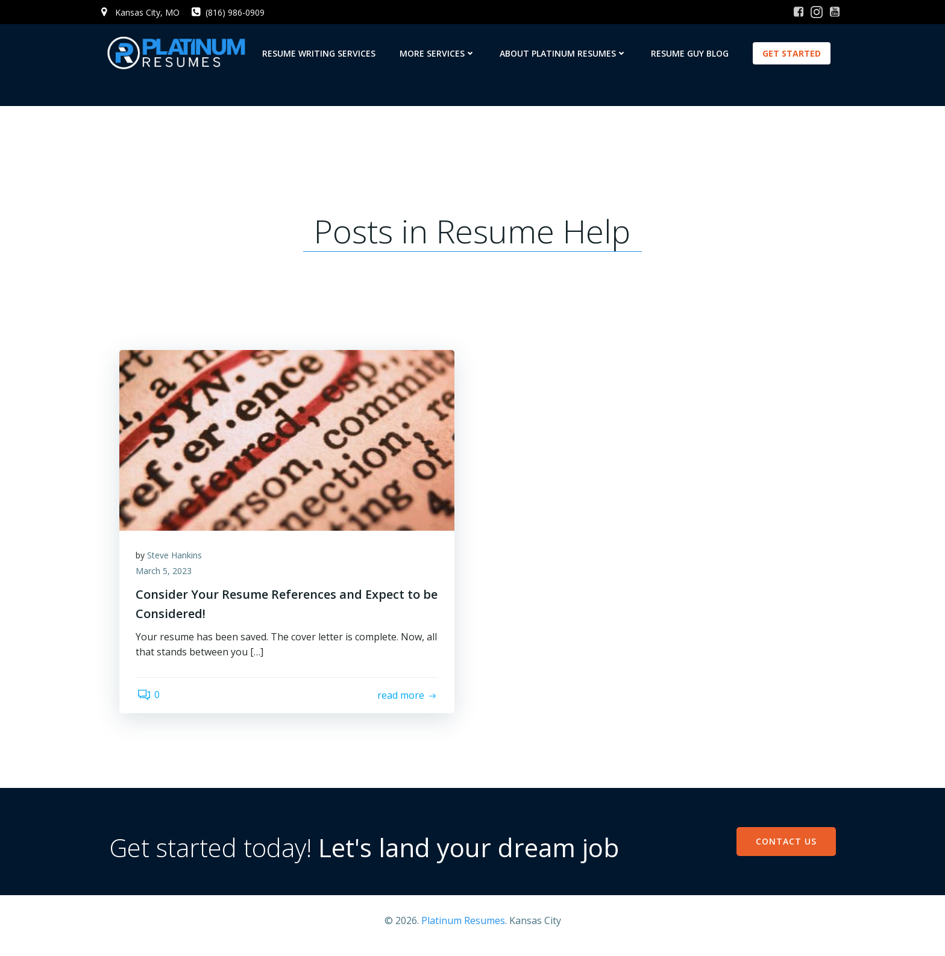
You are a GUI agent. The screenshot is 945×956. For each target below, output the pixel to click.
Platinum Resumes (463, 929)
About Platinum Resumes (564, 53)
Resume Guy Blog (691, 53)
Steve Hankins (176, 565)
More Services (439, 53)
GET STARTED (793, 53)
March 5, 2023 (165, 581)
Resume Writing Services (320, 53)
